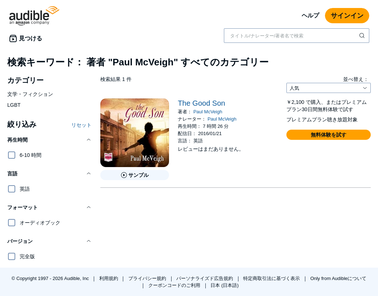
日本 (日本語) (224, 285)
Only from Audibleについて (338, 278)
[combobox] (296, 35)
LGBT (14, 105)
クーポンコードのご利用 (175, 285)
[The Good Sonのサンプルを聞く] (134, 175)
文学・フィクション (30, 94)
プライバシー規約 (148, 278)
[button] (49, 140)
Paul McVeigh (207, 111)
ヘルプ (310, 15)
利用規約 (109, 278)
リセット (81, 125)
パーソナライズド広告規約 (205, 278)
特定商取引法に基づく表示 (272, 278)
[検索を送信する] (362, 35)
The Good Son (201, 103)
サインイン (347, 15)
